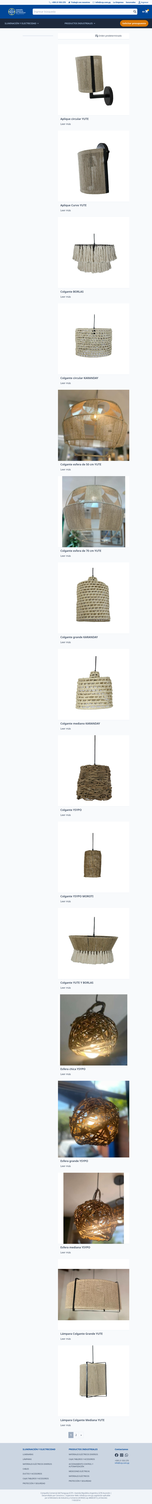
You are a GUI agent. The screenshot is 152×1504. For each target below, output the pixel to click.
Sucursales (131, 2)
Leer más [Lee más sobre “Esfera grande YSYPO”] (65, 1166)
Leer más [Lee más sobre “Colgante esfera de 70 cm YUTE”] (65, 556)
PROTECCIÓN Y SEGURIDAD (34, 1483)
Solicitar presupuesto (134, 23)
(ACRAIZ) (81, 1498)
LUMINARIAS (28, 1454)
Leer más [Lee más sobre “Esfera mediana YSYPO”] (65, 1252)
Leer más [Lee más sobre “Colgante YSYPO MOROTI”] (65, 901)
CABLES (26, 1469)
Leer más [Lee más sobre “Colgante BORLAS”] (65, 296)
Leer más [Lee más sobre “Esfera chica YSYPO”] (65, 1074)
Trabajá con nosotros (79, 2)
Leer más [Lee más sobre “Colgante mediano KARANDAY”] (65, 728)
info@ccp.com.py (101, 2)
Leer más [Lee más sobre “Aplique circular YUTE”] (65, 124)
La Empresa (118, 2)
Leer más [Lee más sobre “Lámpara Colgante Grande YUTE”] (65, 1338)
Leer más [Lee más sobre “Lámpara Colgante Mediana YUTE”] (65, 1425)
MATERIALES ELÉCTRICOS (79, 1476)
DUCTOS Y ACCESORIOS (32, 1473)
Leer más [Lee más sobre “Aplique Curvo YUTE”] (65, 210)
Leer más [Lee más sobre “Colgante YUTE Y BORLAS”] (65, 987)
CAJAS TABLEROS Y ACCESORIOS (36, 1478)
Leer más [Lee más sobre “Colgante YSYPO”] (65, 815)
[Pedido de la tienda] (114, 35)
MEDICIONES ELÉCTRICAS (79, 1471)
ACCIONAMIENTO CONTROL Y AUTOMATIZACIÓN (81, 1465)
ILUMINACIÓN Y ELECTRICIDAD (21, 23)
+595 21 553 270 (57, 2)
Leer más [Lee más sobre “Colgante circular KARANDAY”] (65, 383)
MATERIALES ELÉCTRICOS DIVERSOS (37, 1464)
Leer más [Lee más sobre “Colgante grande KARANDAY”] (65, 642)
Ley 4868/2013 (91, 1498)
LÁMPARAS (27, 1459)
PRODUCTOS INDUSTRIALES (80, 23)
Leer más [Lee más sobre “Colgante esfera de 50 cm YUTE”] (65, 469)
